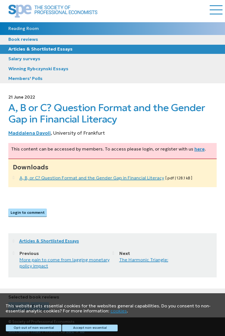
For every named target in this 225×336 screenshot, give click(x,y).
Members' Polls (25, 78)
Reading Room (23, 28)
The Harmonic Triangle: (143, 259)
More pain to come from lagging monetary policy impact (64, 263)
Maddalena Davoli (29, 133)
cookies (118, 311)
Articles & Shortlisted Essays (40, 49)
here (199, 149)
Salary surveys (24, 58)
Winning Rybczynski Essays (38, 68)
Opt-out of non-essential (34, 328)
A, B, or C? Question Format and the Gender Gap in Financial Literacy (91, 177)
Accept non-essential (90, 328)
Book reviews (23, 39)
